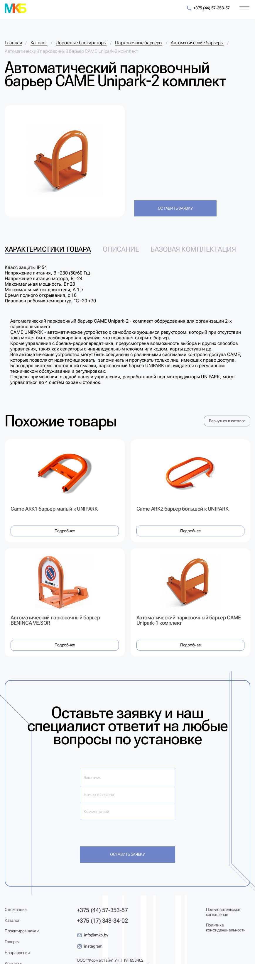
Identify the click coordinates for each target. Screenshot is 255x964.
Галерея (12, 941)
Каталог (12, 920)
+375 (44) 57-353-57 (208, 8)
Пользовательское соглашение (223, 912)
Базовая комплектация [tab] (193, 249)
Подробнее (65, 530)
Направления (17, 952)
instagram (89, 946)
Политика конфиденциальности (226, 927)
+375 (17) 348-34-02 (102, 921)
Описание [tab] (121, 249)
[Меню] (244, 8)
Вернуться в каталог (227, 421)
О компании (16, 909)
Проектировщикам (22, 931)
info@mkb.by (92, 935)
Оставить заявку (175, 208)
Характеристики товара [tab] (48, 249)
